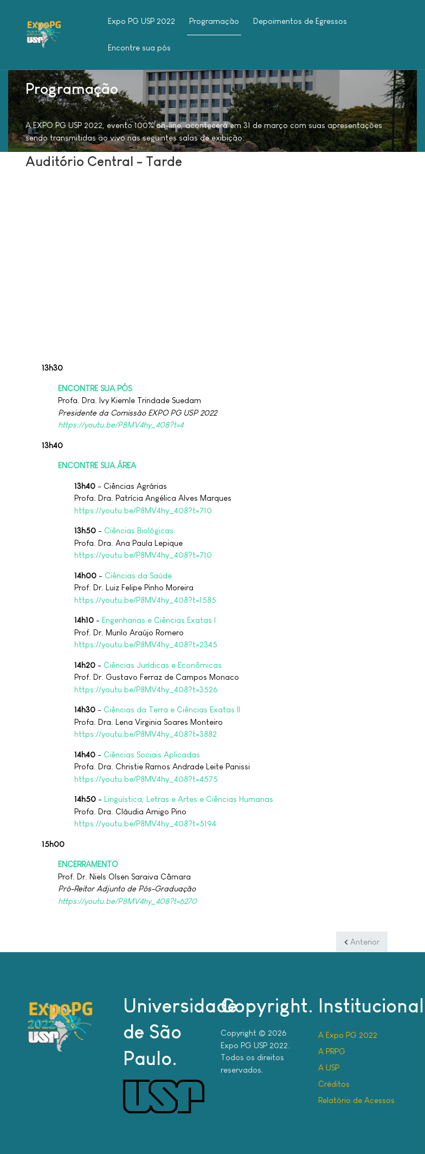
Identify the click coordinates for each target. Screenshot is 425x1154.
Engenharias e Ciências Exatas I (159, 619)
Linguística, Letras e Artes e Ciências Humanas (188, 799)
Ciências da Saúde (138, 575)
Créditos (334, 1083)
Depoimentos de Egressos (300, 20)
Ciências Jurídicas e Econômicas (163, 665)
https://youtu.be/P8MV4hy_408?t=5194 (145, 823)
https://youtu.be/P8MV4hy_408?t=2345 (145, 644)
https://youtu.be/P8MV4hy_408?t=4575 (146, 778)
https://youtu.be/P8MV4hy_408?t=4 (120, 424)
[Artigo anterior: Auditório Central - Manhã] (362, 942)
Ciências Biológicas (138, 530)
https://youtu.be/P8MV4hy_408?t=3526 (146, 689)
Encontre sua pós (139, 47)
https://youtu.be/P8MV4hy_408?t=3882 (145, 733)
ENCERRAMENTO (88, 864)
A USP (328, 1067)
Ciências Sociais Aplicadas (152, 754)
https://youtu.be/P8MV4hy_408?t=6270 (127, 901)
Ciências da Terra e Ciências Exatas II (172, 709)
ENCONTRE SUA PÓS (95, 388)
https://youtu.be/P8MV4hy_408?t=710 (143, 510)
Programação (214, 20)
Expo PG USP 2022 (141, 20)
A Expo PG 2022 (347, 1035)
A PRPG (331, 1051)
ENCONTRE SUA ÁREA (97, 465)
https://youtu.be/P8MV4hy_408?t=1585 (145, 599)
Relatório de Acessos (356, 1100)
